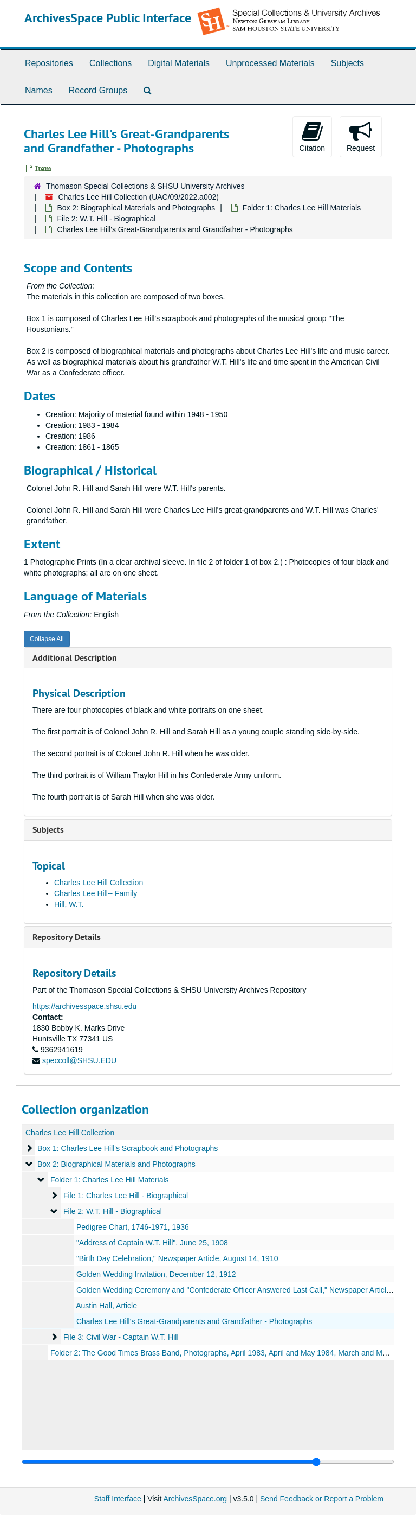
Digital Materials (179, 63)
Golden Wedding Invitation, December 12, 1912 (156, 1274)
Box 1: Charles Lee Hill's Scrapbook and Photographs (127, 1148)
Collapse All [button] (47, 639)
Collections (110, 63)
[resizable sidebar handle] (208, 1462)
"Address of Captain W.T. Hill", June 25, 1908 (152, 1242)
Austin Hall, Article (106, 1305)
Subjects (347, 63)
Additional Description (74, 657)
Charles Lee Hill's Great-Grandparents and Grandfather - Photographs (194, 1321)
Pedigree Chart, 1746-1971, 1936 (132, 1227)
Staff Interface (117, 1498)
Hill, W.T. (68, 904)
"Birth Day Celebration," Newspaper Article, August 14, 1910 (177, 1258)
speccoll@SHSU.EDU (79, 1060)
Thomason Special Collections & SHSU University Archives (145, 186)
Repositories (49, 63)
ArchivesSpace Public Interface (107, 17)
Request (361, 136)
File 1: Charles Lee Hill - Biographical (125, 1195)
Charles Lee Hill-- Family (95, 893)
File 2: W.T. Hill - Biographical (106, 218)
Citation (312, 136)
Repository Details (66, 937)
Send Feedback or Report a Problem (322, 1498)
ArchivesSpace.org (195, 1498)
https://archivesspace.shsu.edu (84, 1006)
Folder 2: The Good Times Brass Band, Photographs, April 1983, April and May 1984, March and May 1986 (230, 1352)
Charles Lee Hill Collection (98, 882)
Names (39, 90)
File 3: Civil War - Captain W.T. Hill (121, 1337)
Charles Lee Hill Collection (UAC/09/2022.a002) (138, 197)
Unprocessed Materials (270, 63)
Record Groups (98, 90)
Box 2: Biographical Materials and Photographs (136, 207)
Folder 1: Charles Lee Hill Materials (302, 207)
